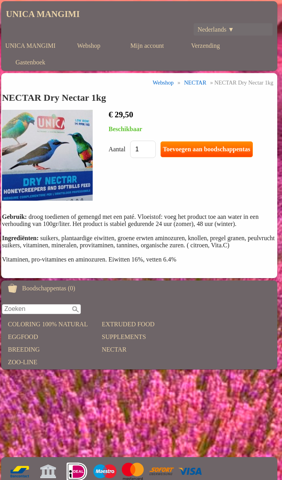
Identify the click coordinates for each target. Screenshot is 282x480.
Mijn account (147, 45)
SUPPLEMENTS (124, 336)
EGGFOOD (23, 336)
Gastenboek (30, 62)
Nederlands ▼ (216, 29)
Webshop (88, 45)
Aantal (116, 149)
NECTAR (114, 349)
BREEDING (24, 349)
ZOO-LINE (22, 362)
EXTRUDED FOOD (128, 324)
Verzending (205, 45)
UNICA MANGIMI (43, 14)
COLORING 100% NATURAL (48, 324)
